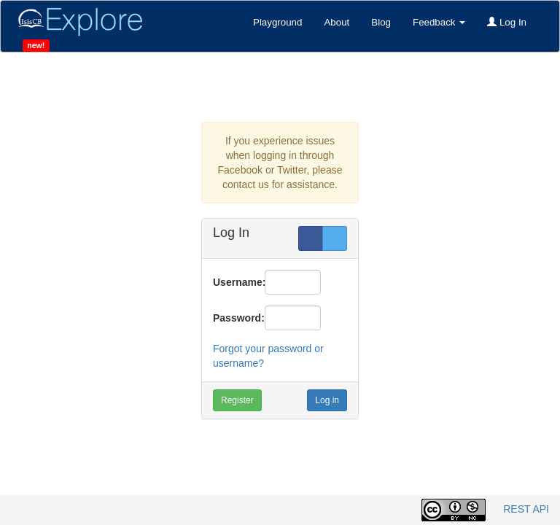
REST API (526, 509)
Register (237, 400)
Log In (506, 22)
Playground (277, 22)
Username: (233, 282)
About (336, 22)
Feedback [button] (439, 22)
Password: (233, 318)
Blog (381, 22)
